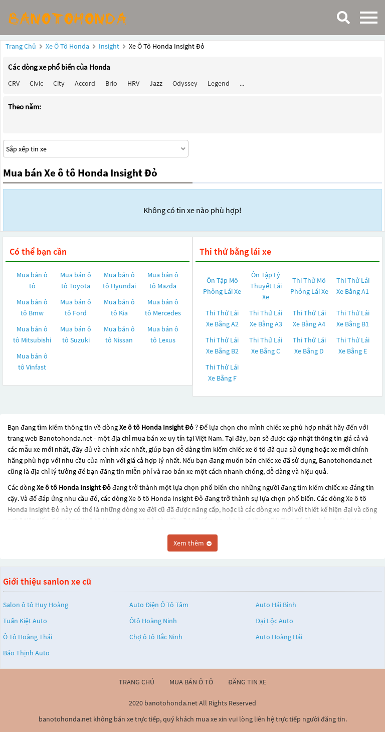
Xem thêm (192, 542)
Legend (219, 83)
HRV (133, 83)
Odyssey (185, 83)
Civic (36, 83)
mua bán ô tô (191, 681)
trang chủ (136, 681)
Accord (85, 83)
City (59, 83)
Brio (111, 83)
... (242, 83)
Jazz (155, 83)
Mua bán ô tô (32, 280)
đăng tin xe (247, 681)
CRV (14, 83)
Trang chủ (21, 46)
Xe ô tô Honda (67, 46)
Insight (110, 46)
